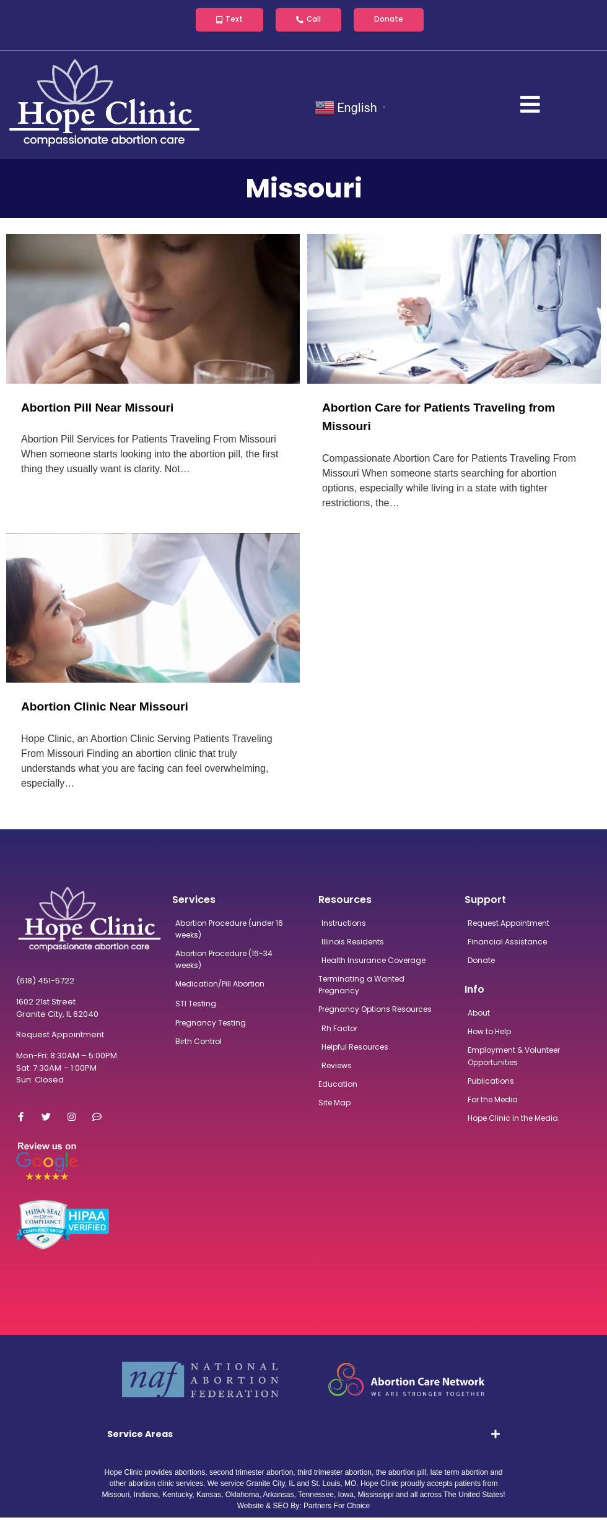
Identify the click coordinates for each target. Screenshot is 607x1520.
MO (350, 1486)
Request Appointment (60, 1037)
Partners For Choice (337, 1508)
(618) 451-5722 (45, 983)
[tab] (304, 1436)
